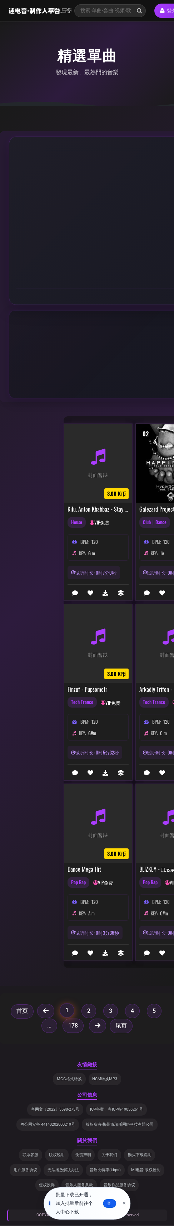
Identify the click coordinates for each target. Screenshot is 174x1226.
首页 (22, 1010)
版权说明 (57, 1155)
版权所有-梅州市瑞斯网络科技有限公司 (120, 1124)
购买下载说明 (140, 1155)
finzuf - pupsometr (87, 689)
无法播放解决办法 (63, 1170)
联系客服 (30, 1155)
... (49, 1025)
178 (73, 1025)
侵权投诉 (47, 1185)
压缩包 (63, 11)
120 (94, 541)
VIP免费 (101, 522)
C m (163, 733)
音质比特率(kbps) (105, 1170)
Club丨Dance (154, 522)
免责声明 (83, 1155)
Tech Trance (82, 702)
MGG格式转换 (69, 1079)
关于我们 (110, 1155)
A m (91, 913)
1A (162, 553)
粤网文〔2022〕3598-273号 (55, 1109)
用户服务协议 (25, 1170)
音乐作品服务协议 (119, 1185)
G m (91, 553)
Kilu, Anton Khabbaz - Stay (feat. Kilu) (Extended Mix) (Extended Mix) (98, 509)
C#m (164, 913)
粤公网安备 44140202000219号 (47, 1124)
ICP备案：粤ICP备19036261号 (116, 1109)
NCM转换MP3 (105, 1079)
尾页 (121, 1025)
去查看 (109, 1203)
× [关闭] (124, 1203)
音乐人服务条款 (79, 1185)
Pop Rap (78, 882)
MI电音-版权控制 (146, 1170)
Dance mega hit (84, 869)
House (76, 522)
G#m (92, 733)
